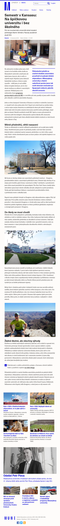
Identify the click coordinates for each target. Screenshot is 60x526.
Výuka (41, 10)
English (53, 3)
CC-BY (30, 38)
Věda (24, 10)
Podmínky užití (34, 519)
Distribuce (24, 519)
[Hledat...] (42, 3)
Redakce (19, 519)
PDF (29, 519)
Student (34, 10)
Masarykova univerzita (26, 517)
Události (14, 10)
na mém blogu (29, 367)
